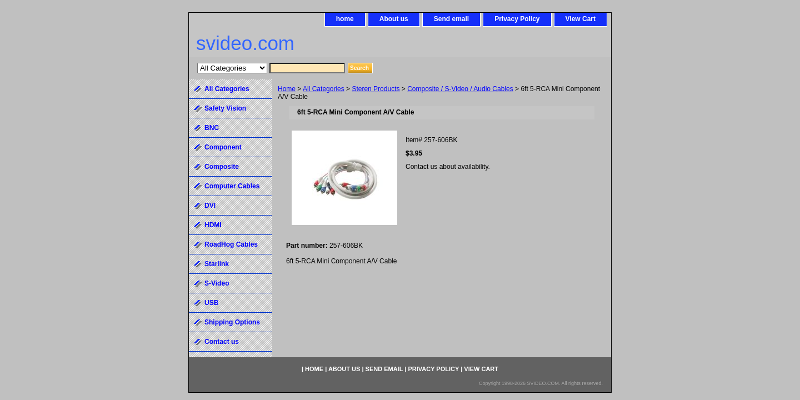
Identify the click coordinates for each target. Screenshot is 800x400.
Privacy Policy (516, 19)
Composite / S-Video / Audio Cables (460, 89)
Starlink (216, 264)
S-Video (216, 283)
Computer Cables (231, 186)
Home (287, 89)
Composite (221, 167)
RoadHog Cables (231, 244)
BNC (211, 128)
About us (393, 19)
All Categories (323, 89)
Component (223, 147)
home (345, 19)
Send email (451, 19)
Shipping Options (232, 322)
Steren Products (375, 89)
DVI (210, 205)
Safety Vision (225, 108)
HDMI (213, 225)
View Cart (581, 19)
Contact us (221, 342)
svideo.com (245, 43)
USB (211, 303)
